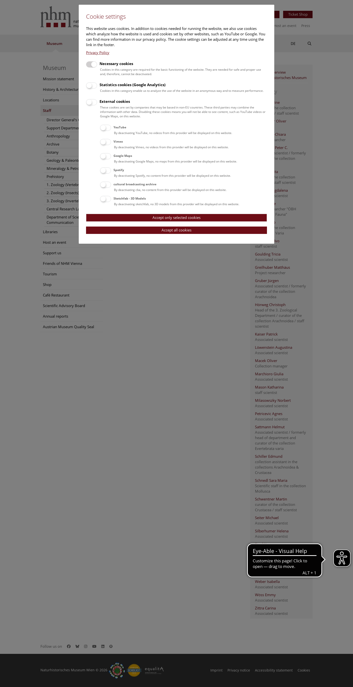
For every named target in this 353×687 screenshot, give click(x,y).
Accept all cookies (176, 230)
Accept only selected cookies (176, 217)
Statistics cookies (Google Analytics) (132, 84)
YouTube (119, 127)
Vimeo (118, 141)
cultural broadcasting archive (134, 184)
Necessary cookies (116, 63)
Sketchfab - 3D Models (129, 198)
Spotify (118, 170)
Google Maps (122, 156)
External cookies (115, 101)
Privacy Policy (97, 52)
